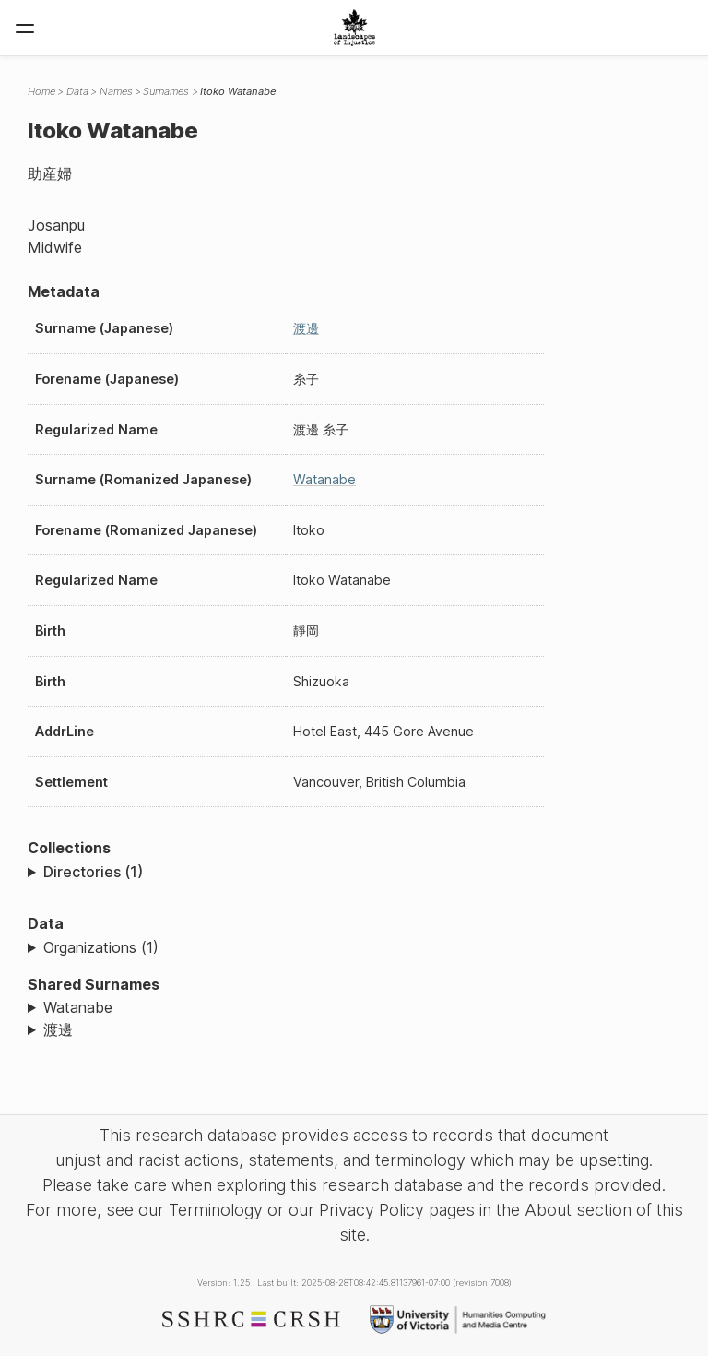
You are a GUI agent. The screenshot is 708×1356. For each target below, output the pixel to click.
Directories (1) (93, 871)
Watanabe (324, 479)
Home (41, 91)
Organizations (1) (101, 947)
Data (77, 91)
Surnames (166, 91)
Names (116, 91)
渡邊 (306, 328)
